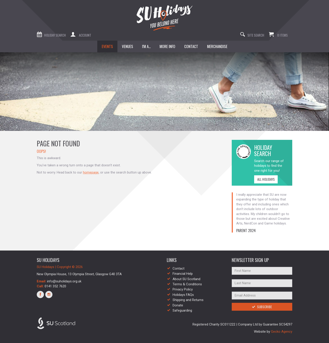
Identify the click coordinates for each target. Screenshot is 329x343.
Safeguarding (182, 310)
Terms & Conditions (187, 284)
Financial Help (183, 274)
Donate (178, 305)
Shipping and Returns (188, 300)
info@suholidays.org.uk (64, 281)
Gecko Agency (281, 332)
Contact (178, 268)
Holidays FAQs (183, 295)
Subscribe (262, 306)
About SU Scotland (186, 279)
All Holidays (264, 179)
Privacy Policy (183, 289)
